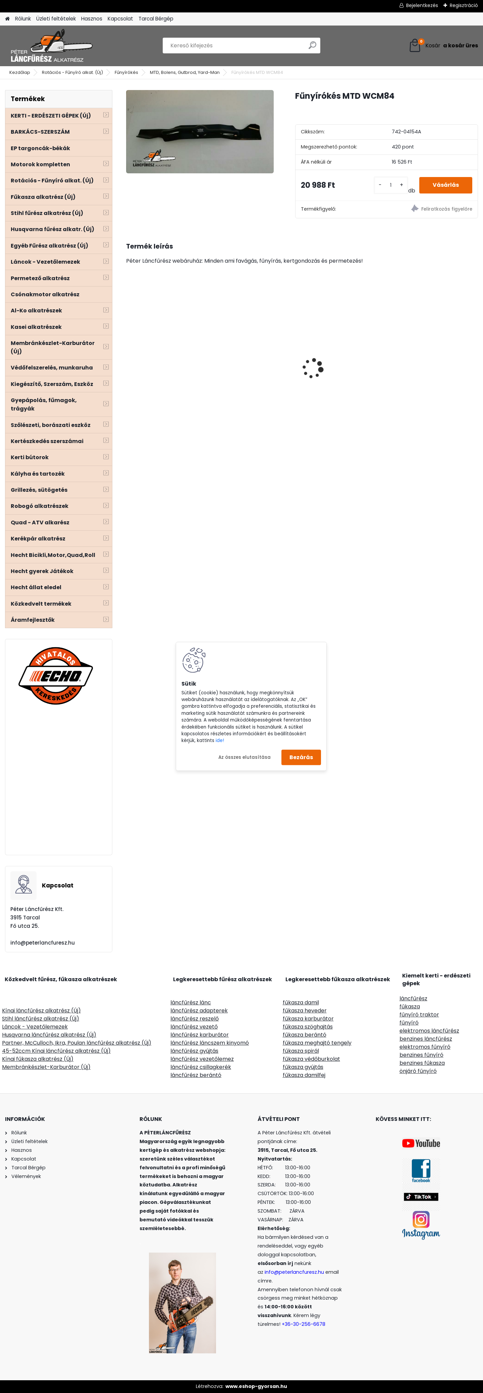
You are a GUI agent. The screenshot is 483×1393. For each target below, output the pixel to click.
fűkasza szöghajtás (308, 1027)
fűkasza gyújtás (303, 1067)
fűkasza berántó (304, 1035)
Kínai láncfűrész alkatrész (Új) (41, 1010)
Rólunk (23, 18)
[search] (312, 47)
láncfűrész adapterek (199, 1010)
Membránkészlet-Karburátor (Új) (46, 1067)
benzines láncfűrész (425, 1039)
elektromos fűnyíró (424, 1047)
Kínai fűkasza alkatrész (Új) (37, 1059)
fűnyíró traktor (419, 1014)
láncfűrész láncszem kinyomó (209, 1043)
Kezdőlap (19, 72)
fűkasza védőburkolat (311, 1059)
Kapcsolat (120, 18)
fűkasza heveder (305, 1010)
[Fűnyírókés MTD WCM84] (200, 131)
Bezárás (301, 757)
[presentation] (129, 357)
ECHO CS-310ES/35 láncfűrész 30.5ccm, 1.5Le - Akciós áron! (166, 359)
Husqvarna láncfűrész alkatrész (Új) (49, 1035)
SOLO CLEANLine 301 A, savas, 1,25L (337, 375)
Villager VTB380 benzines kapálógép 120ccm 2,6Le (253, 376)
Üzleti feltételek (56, 18)
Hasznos (91, 18)
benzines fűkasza (422, 1063)
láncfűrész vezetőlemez (202, 1059)
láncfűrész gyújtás (194, 1051)
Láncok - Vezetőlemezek (35, 1027)
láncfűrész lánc (190, 1002)
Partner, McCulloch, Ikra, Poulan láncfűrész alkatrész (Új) (76, 1043)
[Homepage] (7, 19)
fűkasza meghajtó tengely (317, 1043)
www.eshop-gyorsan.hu (256, 1386)
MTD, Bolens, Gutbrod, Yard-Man (185, 72)
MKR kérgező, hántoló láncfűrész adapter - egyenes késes (426, 359)
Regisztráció (464, 5)
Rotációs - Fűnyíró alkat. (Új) (72, 72)
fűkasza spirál (301, 1051)
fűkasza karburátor (308, 1018)
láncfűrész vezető (194, 1027)
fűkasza (409, 1006)
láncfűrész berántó (195, 1075)
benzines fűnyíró (421, 1055)
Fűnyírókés (126, 72)
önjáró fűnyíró (418, 1071)
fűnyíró (409, 1023)
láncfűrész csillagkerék (200, 1067)
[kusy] (391, 185)
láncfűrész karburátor (199, 1035)
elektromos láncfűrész (429, 1031)
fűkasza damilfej (304, 1075)
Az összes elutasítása (244, 757)
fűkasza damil (301, 1002)
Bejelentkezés (422, 5)
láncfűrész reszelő (194, 1018)
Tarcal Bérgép (156, 18)
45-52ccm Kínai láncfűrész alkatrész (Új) (56, 1051)
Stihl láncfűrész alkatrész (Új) (40, 1018)
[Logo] (51, 45)
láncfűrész (413, 998)
